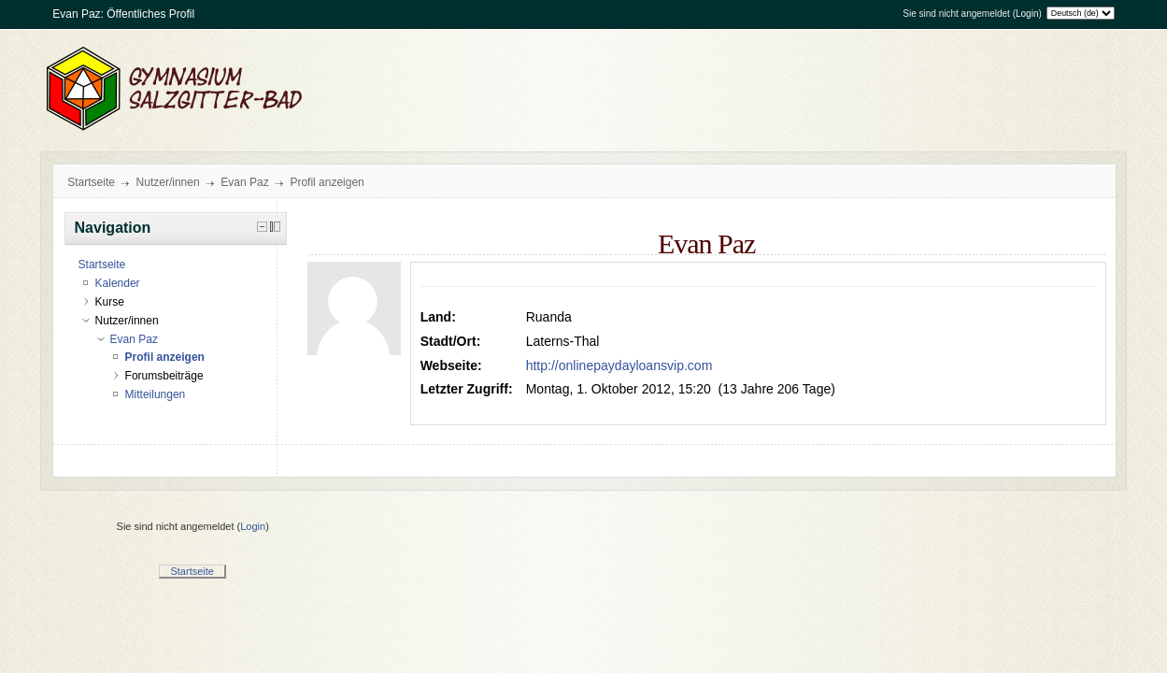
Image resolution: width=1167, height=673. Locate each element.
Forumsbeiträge (164, 375)
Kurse (109, 301)
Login (1027, 13)
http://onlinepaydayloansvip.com (619, 365)
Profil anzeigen (326, 182)
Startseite (91, 182)
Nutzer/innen (168, 182)
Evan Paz (244, 182)
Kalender (117, 283)
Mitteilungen (155, 394)
